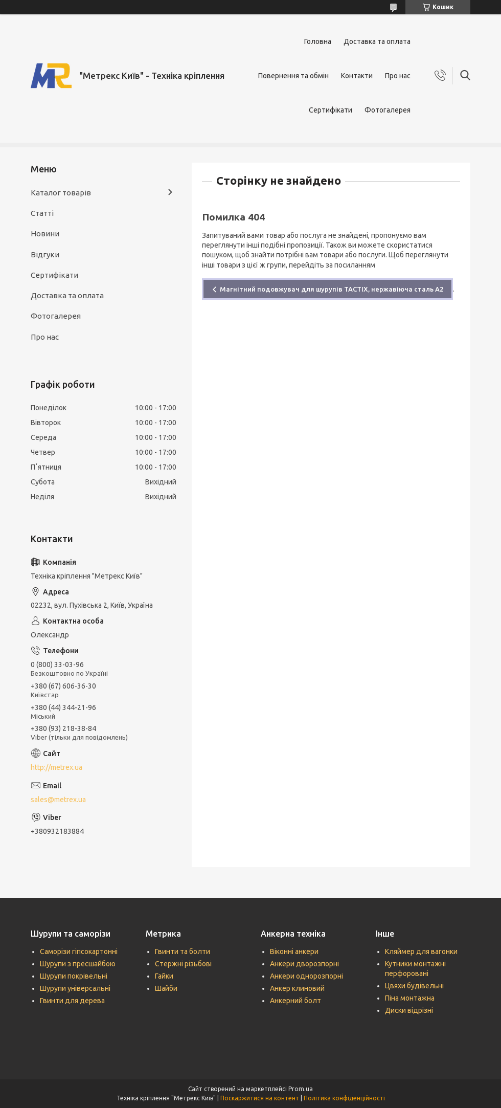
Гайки (164, 976)
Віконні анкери (294, 951)
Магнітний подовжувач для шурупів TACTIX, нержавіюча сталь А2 (331, 289)
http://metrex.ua (56, 767)
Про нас (398, 76)
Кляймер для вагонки (421, 951)
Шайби (166, 988)
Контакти (357, 76)
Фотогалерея (388, 110)
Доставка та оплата (377, 41)
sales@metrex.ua (58, 799)
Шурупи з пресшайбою (78, 964)
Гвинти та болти (182, 951)
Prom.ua (300, 1088)
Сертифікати (330, 110)
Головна (317, 41)
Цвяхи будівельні (414, 986)
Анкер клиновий (297, 988)
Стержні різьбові (183, 964)
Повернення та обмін (293, 76)
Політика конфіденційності (344, 1098)
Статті (42, 213)
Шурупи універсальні (75, 988)
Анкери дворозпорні (304, 964)
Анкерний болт (295, 1000)
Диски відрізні (409, 1010)
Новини (45, 233)
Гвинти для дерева (72, 1000)
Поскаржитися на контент (259, 1098)
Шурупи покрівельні (73, 976)
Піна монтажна (410, 998)
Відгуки (45, 254)
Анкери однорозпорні (306, 976)
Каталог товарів (61, 192)
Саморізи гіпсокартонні (79, 951)
